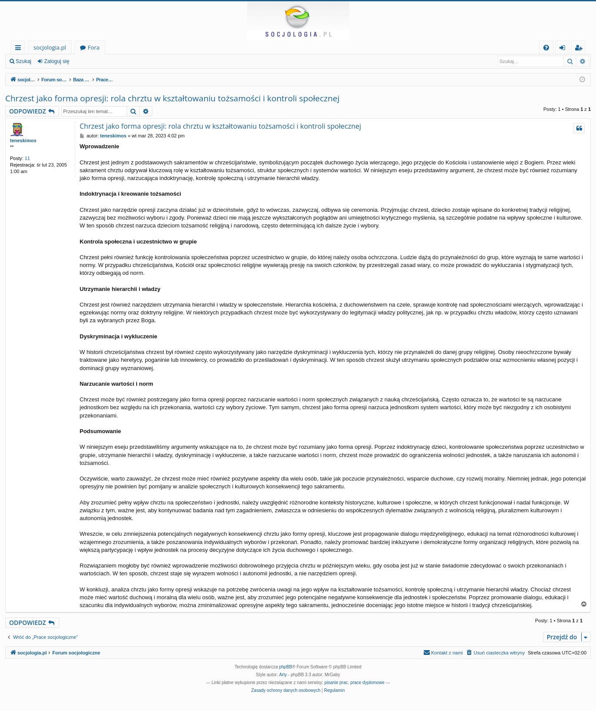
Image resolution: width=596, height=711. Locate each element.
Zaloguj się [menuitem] (564, 48)
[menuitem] (546, 47)
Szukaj (23, 61)
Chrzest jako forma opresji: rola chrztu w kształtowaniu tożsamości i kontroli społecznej (172, 98)
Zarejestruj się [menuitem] (581, 48)
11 (27, 158)
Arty (283, 674)
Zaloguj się (56, 61)
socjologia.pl (49, 47)
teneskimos (23, 140)
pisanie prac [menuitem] (336, 682)
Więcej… (20, 48)
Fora (94, 47)
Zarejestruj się (98, 61)
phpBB (285, 666)
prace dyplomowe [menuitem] (367, 682)
